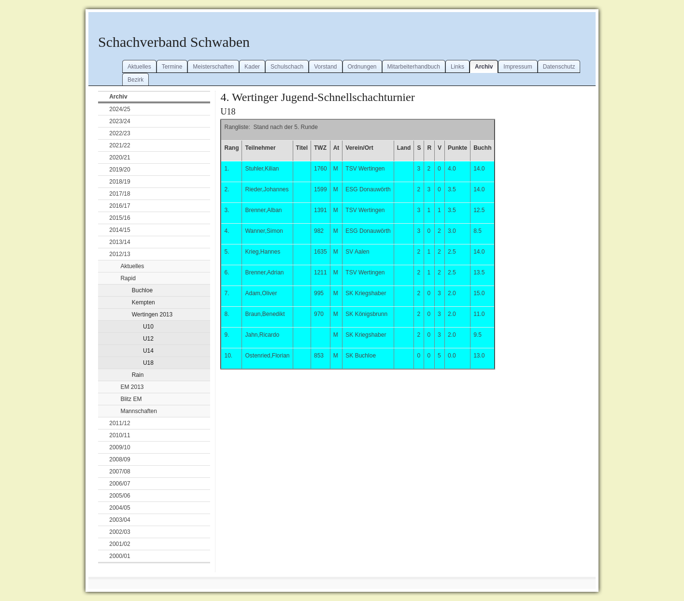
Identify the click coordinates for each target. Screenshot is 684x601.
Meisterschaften (213, 66)
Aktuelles (139, 66)
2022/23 (119, 133)
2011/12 (119, 423)
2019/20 (119, 169)
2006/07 (119, 483)
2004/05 (119, 507)
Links (457, 66)
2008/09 (119, 459)
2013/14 (119, 242)
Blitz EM (131, 399)
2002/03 (119, 532)
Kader (252, 66)
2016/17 (119, 205)
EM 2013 (131, 387)
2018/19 (119, 181)
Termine (172, 66)
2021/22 (119, 145)
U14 (148, 350)
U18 (148, 362)
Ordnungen (362, 66)
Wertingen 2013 (152, 314)
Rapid (127, 278)
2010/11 (119, 435)
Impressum (517, 66)
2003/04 (119, 519)
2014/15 (119, 230)
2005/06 (119, 495)
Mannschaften (138, 411)
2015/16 (119, 218)
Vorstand (325, 66)
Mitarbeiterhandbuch (413, 66)
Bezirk (135, 79)
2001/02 (119, 544)
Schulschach (287, 66)
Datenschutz (559, 66)
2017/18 (119, 193)
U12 (148, 338)
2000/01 (119, 556)
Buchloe (142, 290)
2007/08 (119, 471)
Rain (138, 375)
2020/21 (119, 157)
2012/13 (119, 254)
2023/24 (119, 121)
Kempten (143, 302)
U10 (148, 326)
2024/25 (119, 109)
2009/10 (119, 447)
